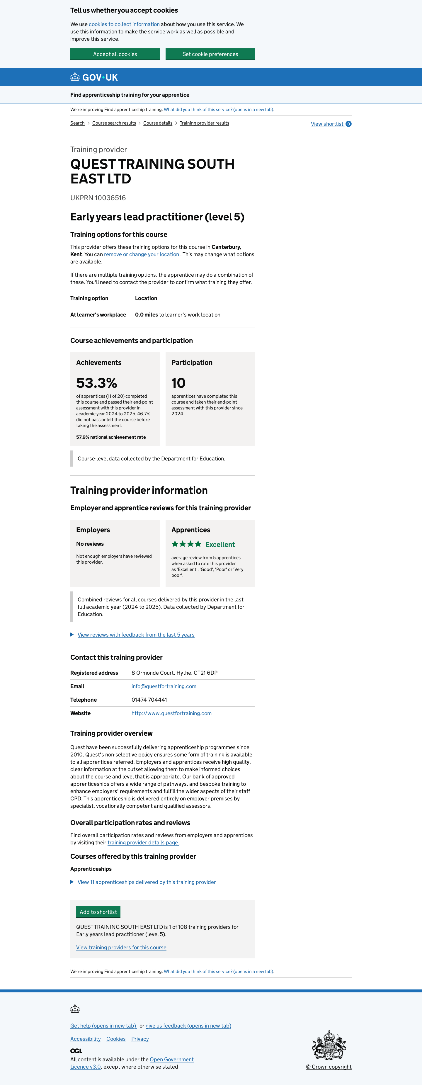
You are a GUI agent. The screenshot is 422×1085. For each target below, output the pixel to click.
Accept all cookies (115, 54)
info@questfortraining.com (164, 686)
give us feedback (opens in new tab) (188, 1025)
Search (77, 123)
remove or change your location (142, 254)
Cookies (116, 1038)
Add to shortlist (98, 912)
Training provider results (204, 123)
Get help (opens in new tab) (103, 1025)
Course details (157, 123)
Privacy (140, 1038)
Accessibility (85, 1038)
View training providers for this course (121, 947)
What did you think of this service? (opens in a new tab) (218, 109)
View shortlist (331, 123)
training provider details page (143, 842)
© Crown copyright (329, 1066)
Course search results (114, 123)
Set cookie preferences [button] (210, 54)
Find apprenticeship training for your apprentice (129, 94)
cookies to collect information (124, 24)
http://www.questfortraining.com (172, 713)
